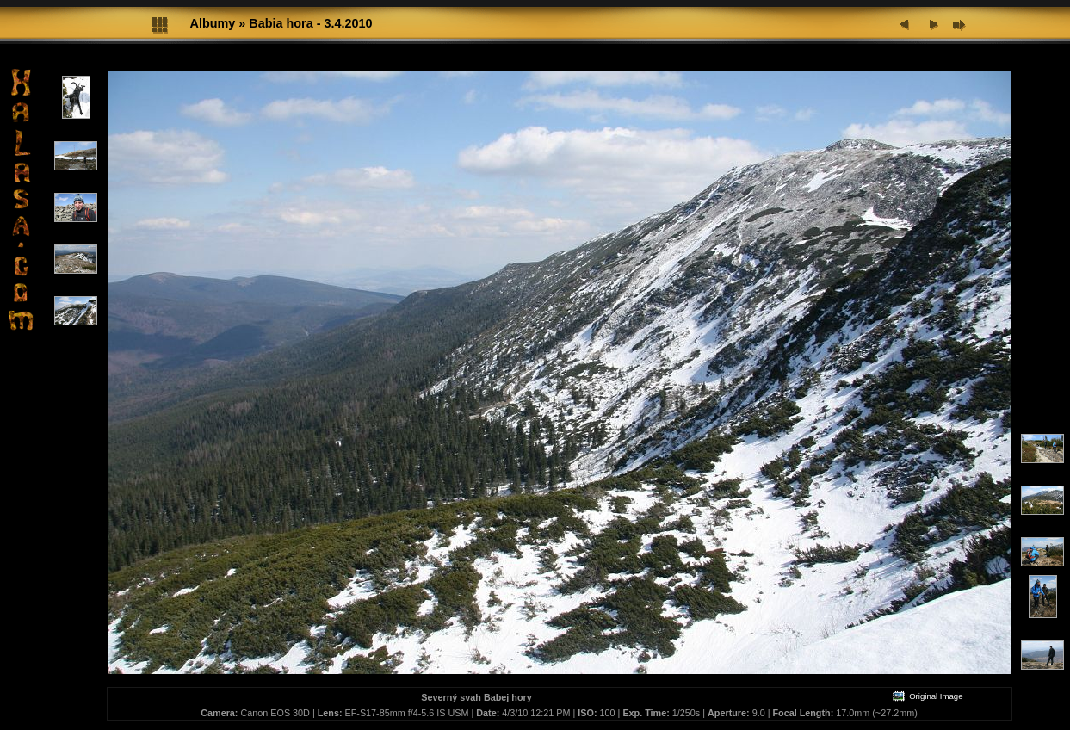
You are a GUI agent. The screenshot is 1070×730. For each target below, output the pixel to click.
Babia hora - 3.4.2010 (310, 23)
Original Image (927, 696)
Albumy (213, 23)
